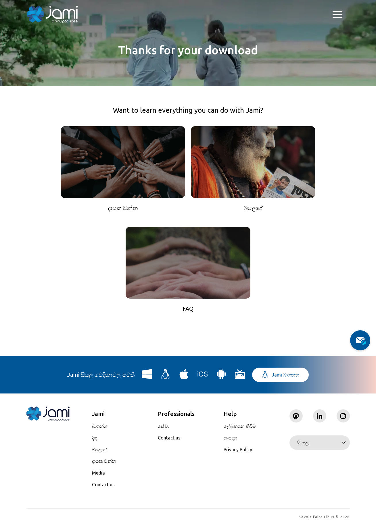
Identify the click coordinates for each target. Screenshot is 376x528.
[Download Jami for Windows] (147, 378)
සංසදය (230, 440)
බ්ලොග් (99, 451)
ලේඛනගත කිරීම (240, 428)
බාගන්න (100, 428)
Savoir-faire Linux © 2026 (324, 519)
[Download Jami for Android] (221, 378)
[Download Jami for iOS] (202, 378)
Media (98, 475)
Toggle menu (337, 15)
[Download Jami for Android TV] (240, 378)
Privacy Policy (238, 451)
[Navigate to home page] (52, 14)
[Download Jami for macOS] (184, 378)
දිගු (94, 440)
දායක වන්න (104, 463)
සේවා (163, 428)
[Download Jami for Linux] (165, 378)
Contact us (103, 486)
